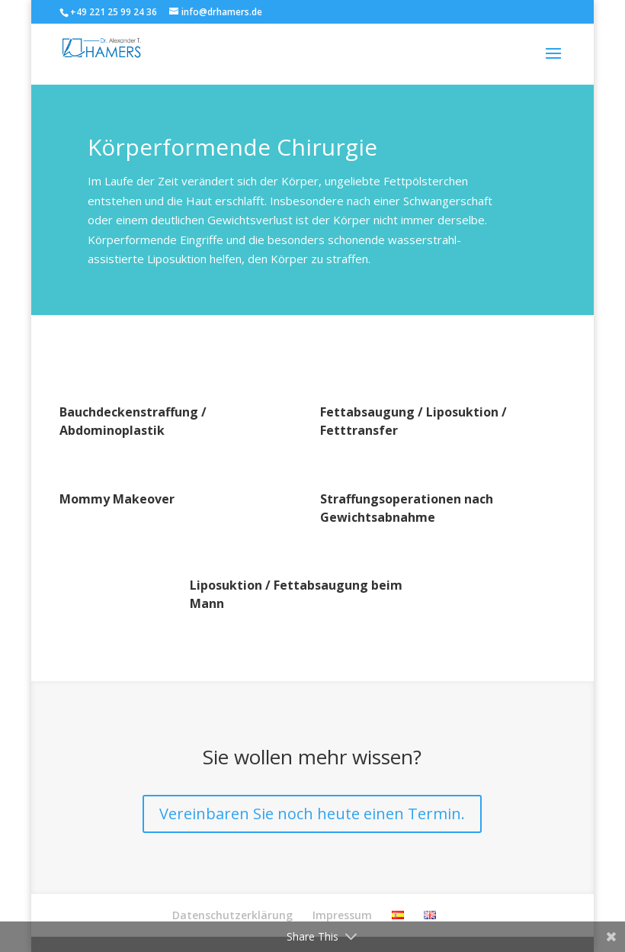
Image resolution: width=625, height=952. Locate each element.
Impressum (342, 915)
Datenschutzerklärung (232, 915)
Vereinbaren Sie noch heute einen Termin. (312, 813)
